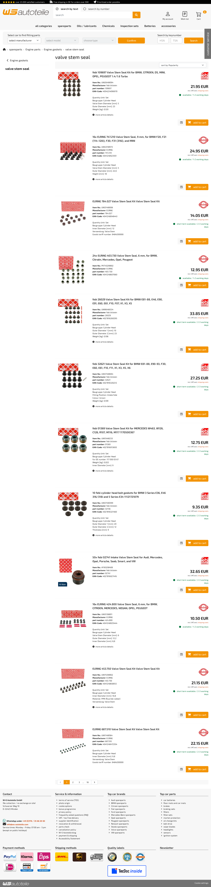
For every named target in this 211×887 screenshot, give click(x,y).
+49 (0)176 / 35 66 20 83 (34, 821)
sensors (167, 832)
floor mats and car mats (175, 803)
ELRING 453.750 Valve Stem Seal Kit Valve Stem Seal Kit (126, 668)
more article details (102, 115)
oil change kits (170, 821)
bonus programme (67, 809)
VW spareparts (118, 832)
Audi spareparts (118, 800)
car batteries (169, 800)
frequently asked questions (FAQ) (73, 815)
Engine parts (33, 49)
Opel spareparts (118, 818)
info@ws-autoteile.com (17, 824)
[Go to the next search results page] (94, 782)
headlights (168, 829)
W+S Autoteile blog (67, 832)
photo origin (64, 803)
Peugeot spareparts (120, 821)
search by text (69, 8)
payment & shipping (68, 835)
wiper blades (169, 826)
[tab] (67, 9)
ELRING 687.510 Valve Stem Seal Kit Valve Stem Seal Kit (125, 729)
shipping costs (203, 91)
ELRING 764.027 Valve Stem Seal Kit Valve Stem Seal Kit (126, 201)
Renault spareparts (120, 824)
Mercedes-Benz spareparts (123, 815)
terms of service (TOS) (69, 800)
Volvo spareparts (119, 829)
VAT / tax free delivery (69, 818)
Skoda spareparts (119, 826)
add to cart (197, 122)
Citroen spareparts (119, 806)
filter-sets (168, 815)
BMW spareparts (118, 803)
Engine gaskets (53, 49)
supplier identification (69, 821)
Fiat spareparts (118, 809)
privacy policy (65, 812)
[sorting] (182, 65)
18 (88, 782)
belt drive (168, 824)
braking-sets (169, 809)
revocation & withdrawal (70, 824)
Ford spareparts (118, 812)
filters (166, 812)
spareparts (15, 49)
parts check (64, 826)
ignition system (170, 835)
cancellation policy (67, 829)
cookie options (65, 806)
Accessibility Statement (69, 838)
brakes (167, 806)
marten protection (172, 818)
